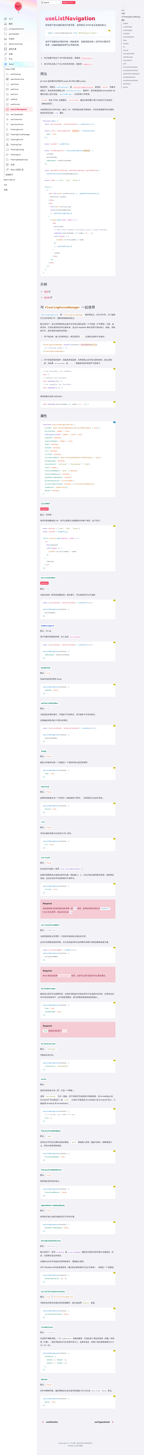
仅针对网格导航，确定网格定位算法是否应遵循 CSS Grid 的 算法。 (76, 1390)
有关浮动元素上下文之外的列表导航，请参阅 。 (69, 64)
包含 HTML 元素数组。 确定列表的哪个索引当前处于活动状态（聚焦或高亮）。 (76, 102)
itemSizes (127, 84)
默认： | (57, 1296)
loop (125, 40)
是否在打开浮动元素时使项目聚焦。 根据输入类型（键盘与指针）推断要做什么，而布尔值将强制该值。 (76, 1144)
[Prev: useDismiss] (59, 1422)
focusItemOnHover (130, 70)
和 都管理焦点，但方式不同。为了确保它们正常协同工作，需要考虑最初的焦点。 (77, 316)
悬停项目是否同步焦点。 (50, 1181)
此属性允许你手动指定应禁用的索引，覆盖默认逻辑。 (63, 1261)
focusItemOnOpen (130, 67)
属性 (123, 20)
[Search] (50, 2)
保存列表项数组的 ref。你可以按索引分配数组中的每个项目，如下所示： (71, 520)
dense (125, 87)
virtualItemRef (128, 53)
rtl (124, 47)
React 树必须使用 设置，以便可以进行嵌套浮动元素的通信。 (75, 975)
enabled (126, 33)
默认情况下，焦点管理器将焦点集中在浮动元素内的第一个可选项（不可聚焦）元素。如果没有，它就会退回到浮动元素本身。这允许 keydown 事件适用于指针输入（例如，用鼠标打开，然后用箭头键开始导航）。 (77, 327)
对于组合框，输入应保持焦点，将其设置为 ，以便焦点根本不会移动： (75, 336)
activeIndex (127, 27)
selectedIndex (128, 37)
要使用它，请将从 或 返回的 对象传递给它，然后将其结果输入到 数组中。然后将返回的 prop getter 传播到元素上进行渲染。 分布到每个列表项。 (77, 90)
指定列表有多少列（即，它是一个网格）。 (58, 1090)
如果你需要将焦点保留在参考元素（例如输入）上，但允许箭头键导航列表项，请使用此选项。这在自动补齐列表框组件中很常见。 (77, 876)
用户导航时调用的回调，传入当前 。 (61, 636)
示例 (123, 13)
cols (124, 64)
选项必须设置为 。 (56, 1030)
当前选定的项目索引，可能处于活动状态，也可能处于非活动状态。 (68, 714)
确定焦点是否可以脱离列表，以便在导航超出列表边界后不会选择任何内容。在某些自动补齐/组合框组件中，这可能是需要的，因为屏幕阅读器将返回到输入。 (77, 995)
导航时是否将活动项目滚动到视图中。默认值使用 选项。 (68, 1302)
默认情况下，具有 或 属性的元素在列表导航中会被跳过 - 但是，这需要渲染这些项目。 (77, 1254)
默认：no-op (45, 631)
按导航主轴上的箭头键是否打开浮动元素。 (58, 1216)
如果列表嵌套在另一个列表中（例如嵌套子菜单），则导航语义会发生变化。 (72, 798)
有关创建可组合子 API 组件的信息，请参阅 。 (69, 58)
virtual (125, 50)
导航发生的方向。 (47, 1055)
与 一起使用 (67, 307)
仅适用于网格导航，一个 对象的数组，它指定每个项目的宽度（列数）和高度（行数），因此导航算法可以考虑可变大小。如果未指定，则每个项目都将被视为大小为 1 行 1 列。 (77, 1342)
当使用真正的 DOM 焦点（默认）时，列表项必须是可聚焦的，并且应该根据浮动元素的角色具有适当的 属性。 (77, 111)
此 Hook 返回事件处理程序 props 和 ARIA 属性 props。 (63, 81)
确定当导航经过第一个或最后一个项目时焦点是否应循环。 (64, 762)
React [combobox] (69, 2)
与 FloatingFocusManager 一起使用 (132, 17)
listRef (125, 23)
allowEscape (128, 57)
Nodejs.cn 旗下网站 (75, 1446)
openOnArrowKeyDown (132, 74)
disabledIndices (129, 77)
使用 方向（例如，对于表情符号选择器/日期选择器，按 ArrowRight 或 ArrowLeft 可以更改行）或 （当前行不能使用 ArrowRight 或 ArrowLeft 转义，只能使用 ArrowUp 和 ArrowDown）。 (77, 1099)
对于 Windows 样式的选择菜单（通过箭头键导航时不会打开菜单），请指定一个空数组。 (77, 1267)
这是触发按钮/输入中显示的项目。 (54, 720)
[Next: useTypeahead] (97, 1422)
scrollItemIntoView (130, 80)
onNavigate (127, 30)
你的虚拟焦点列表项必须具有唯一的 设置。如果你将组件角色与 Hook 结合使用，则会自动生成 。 (76, 910)
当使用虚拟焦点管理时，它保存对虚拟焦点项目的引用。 (63, 936)
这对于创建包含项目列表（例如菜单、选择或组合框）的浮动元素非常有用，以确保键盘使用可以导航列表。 (77, 43)
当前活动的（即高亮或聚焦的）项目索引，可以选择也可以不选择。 (68, 594)
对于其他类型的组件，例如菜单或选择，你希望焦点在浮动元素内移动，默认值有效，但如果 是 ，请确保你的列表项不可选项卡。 (78, 361)
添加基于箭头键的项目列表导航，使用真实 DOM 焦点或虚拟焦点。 (76, 25)
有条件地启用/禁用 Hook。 (51, 679)
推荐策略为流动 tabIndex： (52, 396)
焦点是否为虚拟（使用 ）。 (62, 868)
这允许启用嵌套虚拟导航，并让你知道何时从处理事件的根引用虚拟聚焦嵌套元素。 (75, 942)
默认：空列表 (46, 514)
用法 (123, 10)
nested (125, 43)
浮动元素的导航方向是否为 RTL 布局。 (56, 833)
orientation (127, 60)
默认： (45, 589)
